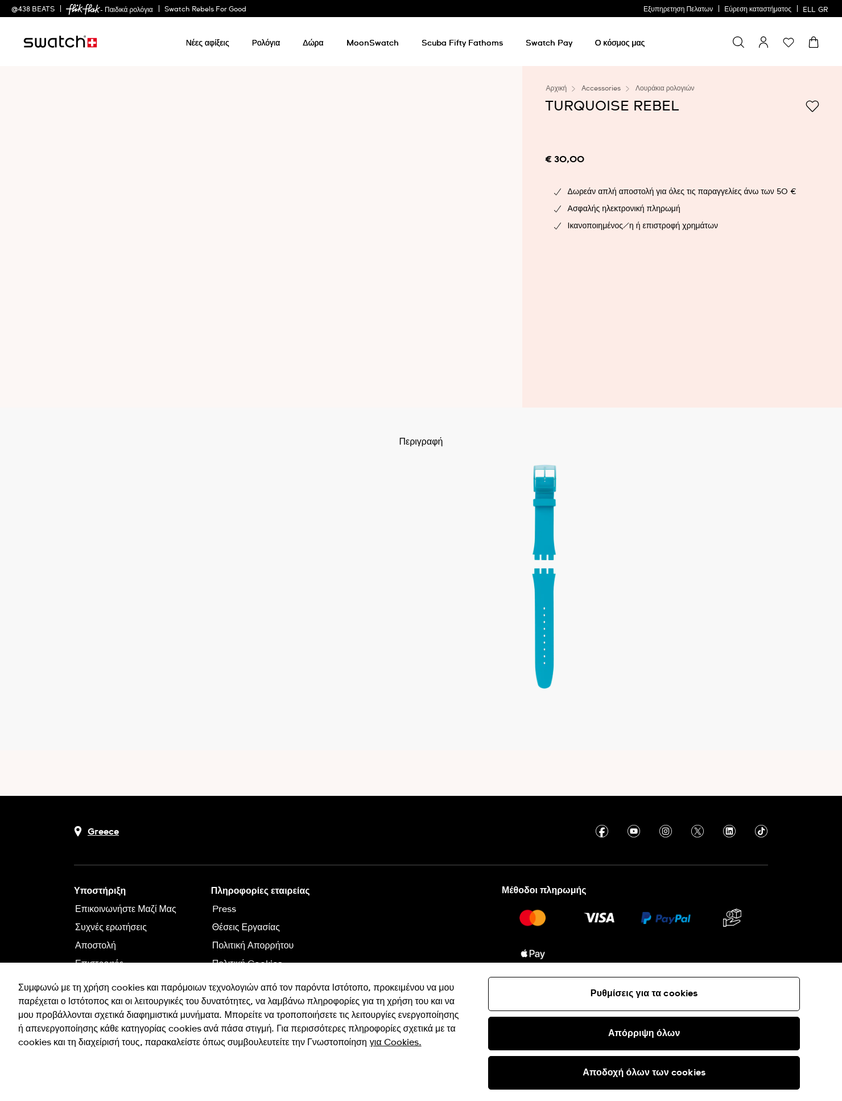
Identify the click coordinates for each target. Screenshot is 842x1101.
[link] (83, 9)
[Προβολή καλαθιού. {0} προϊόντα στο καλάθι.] (813, 42)
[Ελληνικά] (816, 8)
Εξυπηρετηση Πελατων (678, 9)
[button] (788, 42)
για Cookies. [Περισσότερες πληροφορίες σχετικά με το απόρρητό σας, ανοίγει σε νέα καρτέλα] (396, 1042)
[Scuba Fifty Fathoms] (462, 43)
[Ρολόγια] (266, 43)
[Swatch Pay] (549, 43)
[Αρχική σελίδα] (60, 41)
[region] (421, 1032)
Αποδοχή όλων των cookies (644, 1072)
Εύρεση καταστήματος (757, 9)
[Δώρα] (313, 43)
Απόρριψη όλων (644, 1033)
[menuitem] (208, 41)
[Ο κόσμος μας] (620, 43)
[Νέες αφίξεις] (207, 43)
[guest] (763, 42)
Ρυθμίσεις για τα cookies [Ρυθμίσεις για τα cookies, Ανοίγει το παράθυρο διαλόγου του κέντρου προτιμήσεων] (644, 993)
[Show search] (738, 42)
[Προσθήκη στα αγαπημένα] (812, 105)
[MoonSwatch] (372, 43)
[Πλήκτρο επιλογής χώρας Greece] (96, 831)
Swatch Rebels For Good (205, 9)
